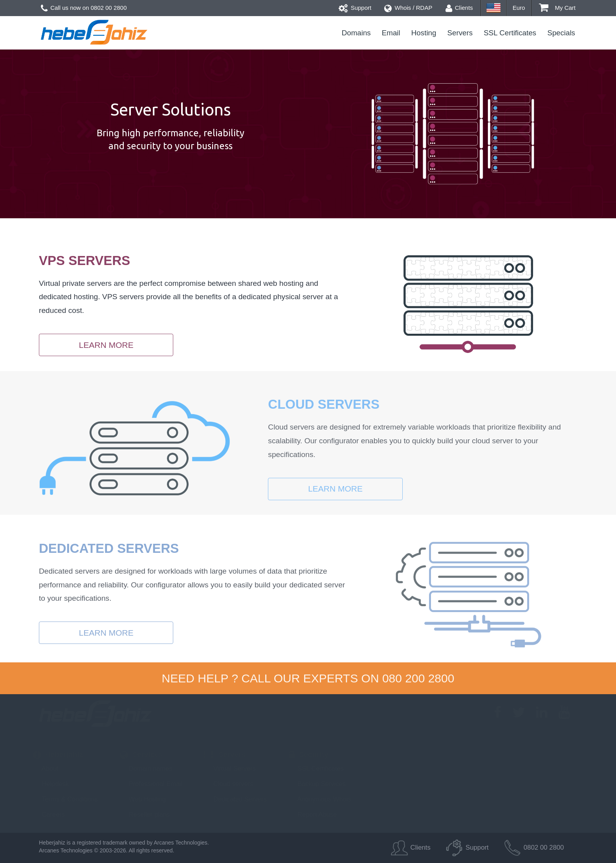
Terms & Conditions (65, 799)
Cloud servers (228, 783)
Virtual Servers (229, 768)
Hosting (423, 33)
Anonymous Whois (320, 799)
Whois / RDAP (408, 7)
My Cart (557, 7)
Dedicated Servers (235, 799)
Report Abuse (313, 814)
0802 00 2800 (109, 7)
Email (391, 33)
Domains (356, 33)
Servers (460, 33)
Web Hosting (143, 799)
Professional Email (151, 783)
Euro (519, 7)
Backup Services (317, 783)
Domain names (146, 768)
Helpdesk (51, 783)
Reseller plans (145, 814)
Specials (561, 33)
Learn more (106, 344)
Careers (49, 814)
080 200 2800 (418, 678)
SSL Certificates (510, 33)
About (46, 768)
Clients (459, 7)
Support (355, 7)
